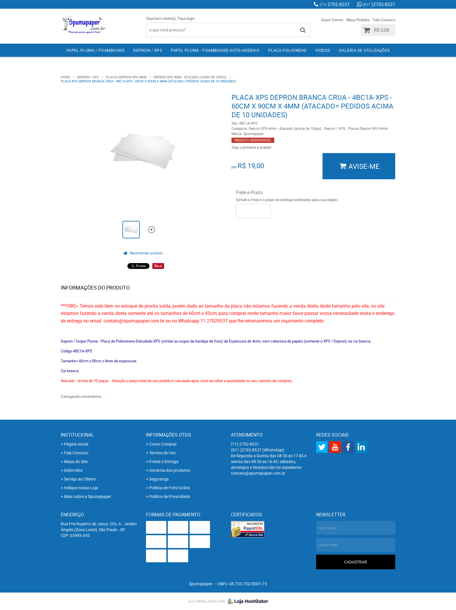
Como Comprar (163, 444)
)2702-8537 (379, 4)
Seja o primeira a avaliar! (251, 147)
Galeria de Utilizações (364, 50)
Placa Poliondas (287, 50)
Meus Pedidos (358, 19)
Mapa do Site (76, 461)
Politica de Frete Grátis (169, 487)
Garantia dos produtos (169, 470)
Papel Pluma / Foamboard (95, 50)
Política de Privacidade (169, 496)
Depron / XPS (147, 50)
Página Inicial (76, 444)
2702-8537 (335, 4)
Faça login (186, 18)
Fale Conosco (384, 19)
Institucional (77, 435)
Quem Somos (332, 19)
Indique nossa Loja (81, 487)
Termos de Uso (162, 452)
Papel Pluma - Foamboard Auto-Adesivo (215, 50)
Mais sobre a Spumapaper (87, 496)
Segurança (159, 479)
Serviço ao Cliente (80, 479)
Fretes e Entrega (164, 461)
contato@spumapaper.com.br (258, 473)
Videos (322, 50)
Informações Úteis (168, 435)
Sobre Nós (73, 470)
